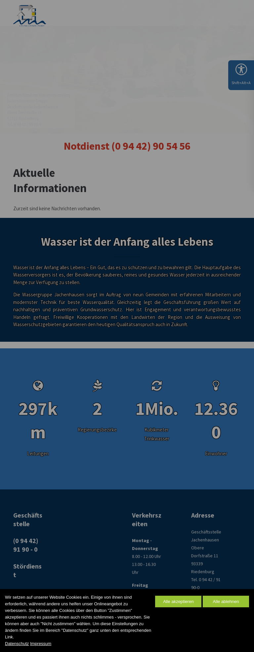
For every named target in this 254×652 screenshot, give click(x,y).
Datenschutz (17, 643)
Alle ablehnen (226, 601)
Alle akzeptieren (178, 601)
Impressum (40, 643)
